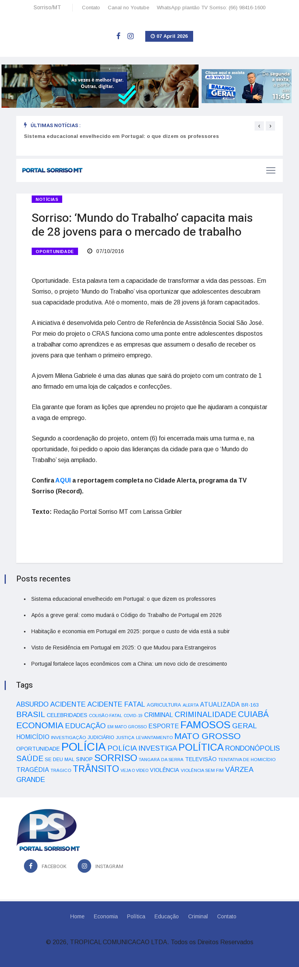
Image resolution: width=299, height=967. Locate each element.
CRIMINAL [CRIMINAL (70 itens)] (158, 714)
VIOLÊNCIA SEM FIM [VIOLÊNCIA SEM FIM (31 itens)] (202, 770)
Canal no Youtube (128, 7)
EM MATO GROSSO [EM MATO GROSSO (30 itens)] (127, 726)
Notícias (47, 199)
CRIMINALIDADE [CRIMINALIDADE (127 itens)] (205, 714)
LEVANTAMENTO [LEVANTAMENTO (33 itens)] (154, 737)
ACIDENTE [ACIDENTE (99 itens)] (68, 704)
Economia (106, 916)
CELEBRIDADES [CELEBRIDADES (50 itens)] (67, 715)
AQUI (63, 480)
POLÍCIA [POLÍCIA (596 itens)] (83, 746)
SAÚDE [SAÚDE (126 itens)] (29, 758)
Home (77, 916)
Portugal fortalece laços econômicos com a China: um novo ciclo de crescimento (129, 664)
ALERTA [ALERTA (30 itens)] (191, 705)
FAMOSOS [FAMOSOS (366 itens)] (205, 725)
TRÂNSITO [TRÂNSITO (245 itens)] (96, 768)
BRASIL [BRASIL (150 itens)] (30, 714)
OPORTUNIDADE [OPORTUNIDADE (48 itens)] (38, 749)
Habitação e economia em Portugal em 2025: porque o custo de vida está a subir (130, 631)
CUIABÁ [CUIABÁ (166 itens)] (253, 714)
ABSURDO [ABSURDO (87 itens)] (32, 704)
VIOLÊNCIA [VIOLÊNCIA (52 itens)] (164, 770)
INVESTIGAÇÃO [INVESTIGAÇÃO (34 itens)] (68, 737)
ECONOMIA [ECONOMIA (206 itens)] (39, 725)
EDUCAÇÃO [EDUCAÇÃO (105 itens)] (85, 726)
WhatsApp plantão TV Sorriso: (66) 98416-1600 (211, 7)
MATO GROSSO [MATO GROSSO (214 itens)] (207, 736)
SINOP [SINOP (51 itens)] (84, 759)
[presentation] (259, 126)
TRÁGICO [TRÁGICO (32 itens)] (61, 770)
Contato (91, 7)
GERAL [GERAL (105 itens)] (244, 726)
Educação (167, 916)
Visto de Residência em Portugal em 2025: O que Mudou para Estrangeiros (123, 647)
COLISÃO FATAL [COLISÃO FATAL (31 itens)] (105, 715)
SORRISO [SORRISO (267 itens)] (115, 758)
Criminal (198, 916)
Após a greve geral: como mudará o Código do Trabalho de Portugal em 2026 (126, 615)
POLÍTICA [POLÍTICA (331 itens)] (201, 747)
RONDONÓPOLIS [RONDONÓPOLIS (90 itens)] (252, 748)
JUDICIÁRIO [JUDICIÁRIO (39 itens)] (101, 737)
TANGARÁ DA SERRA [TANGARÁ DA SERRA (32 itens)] (161, 759)
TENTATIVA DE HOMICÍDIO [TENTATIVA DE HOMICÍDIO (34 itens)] (247, 759)
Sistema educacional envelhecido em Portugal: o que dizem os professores (121, 136)
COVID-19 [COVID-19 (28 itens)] (133, 715)
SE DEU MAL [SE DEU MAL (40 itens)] (60, 759)
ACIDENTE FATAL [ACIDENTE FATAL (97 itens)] (116, 704)
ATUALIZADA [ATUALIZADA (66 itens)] (220, 704)
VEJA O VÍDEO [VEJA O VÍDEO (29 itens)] (134, 770)
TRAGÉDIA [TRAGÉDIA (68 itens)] (32, 769)
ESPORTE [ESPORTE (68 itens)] (163, 725)
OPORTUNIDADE (55, 251)
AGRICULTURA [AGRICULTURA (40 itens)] (164, 705)
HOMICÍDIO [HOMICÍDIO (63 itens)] (32, 737)
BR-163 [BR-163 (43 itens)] (249, 705)
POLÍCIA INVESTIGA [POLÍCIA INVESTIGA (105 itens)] (142, 748)
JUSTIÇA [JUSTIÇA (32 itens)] (125, 737)
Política (136, 916)
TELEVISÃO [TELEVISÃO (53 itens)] (201, 759)
